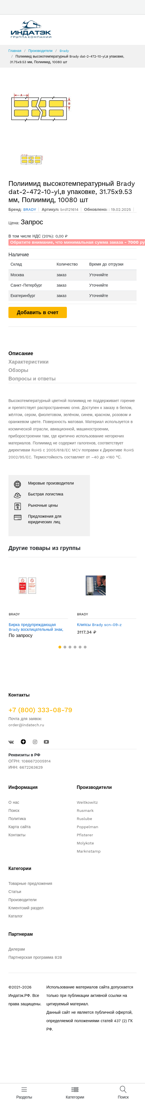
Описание (20, 353)
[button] (59, 647)
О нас (13, 802)
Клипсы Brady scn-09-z (99, 624)
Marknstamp (89, 851)
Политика (17, 818)
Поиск (13, 810)
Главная (14, 51)
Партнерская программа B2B (35, 957)
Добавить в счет (37, 312)
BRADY (14, 614)
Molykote (85, 843)
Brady (64, 51)
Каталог (15, 916)
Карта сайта (19, 827)
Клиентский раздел (26, 908)
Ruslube (84, 818)
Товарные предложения (30, 883)
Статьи (14, 891)
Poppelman (87, 827)
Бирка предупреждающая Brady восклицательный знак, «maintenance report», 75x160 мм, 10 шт (36, 627)
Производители (40, 51)
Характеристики (28, 362)
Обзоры (18, 370)
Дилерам (16, 949)
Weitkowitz (87, 802)
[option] (72, 107)
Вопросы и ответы (32, 379)
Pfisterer (85, 835)
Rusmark (85, 810)
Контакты (16, 835)
